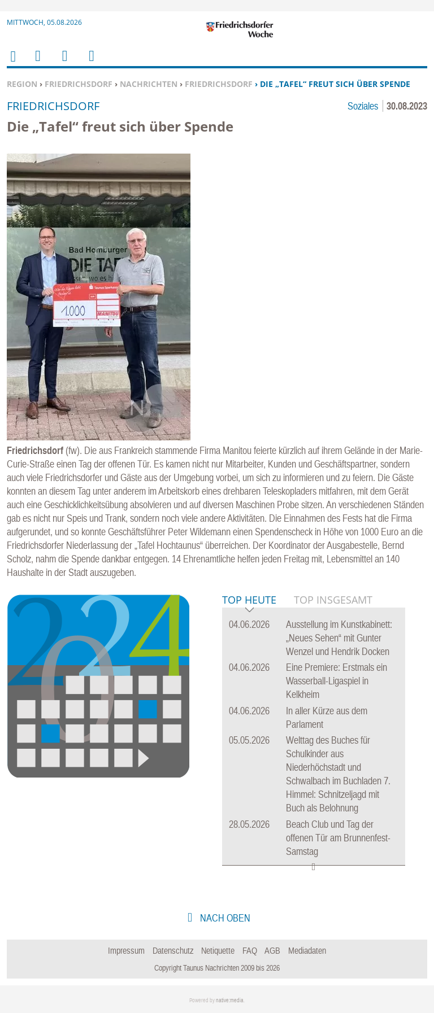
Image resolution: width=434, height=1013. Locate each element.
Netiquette (218, 950)
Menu (37, 63)
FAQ (249, 950)
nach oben (224, 918)
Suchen (62, 63)
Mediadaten (307, 950)
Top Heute (249, 600)
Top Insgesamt (333, 600)
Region (22, 83)
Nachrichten (148, 83)
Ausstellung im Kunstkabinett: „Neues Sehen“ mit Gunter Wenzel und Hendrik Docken (339, 637)
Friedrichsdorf (78, 83)
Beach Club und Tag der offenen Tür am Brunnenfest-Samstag (338, 837)
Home (12, 63)
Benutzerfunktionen (90, 63)
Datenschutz (173, 950)
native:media (230, 1000)
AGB (272, 950)
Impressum (126, 950)
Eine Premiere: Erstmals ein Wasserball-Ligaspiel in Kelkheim (336, 680)
